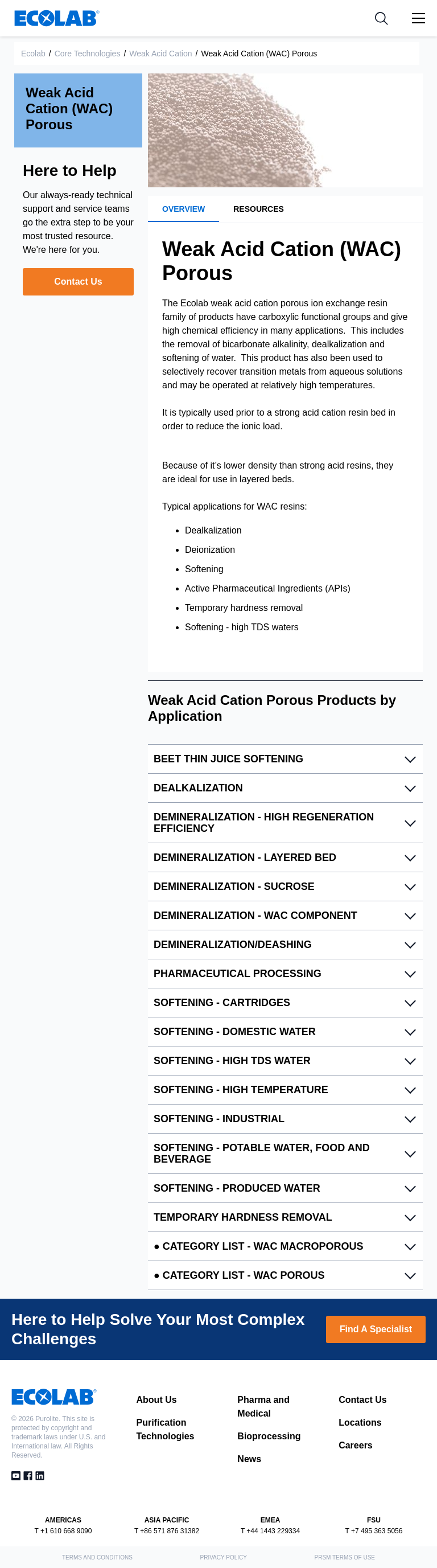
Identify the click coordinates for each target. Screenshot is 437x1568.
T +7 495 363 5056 (374, 1531)
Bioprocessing (268, 1436)
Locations (360, 1422)
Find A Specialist (375, 1329)
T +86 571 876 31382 (166, 1531)
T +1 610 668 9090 (63, 1531)
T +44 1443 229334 (270, 1531)
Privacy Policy (223, 1557)
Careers (356, 1445)
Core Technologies (88, 53)
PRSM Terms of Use (345, 1557)
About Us (157, 1400)
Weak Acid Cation (160, 53)
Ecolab (33, 53)
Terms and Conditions (97, 1557)
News (249, 1459)
